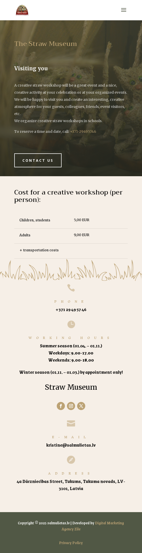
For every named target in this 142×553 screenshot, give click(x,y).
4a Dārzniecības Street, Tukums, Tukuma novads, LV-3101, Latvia (71, 484)
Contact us (37, 160)
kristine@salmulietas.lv (71, 445)
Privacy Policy (71, 542)
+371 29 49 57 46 (70, 309)
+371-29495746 (83, 131)
